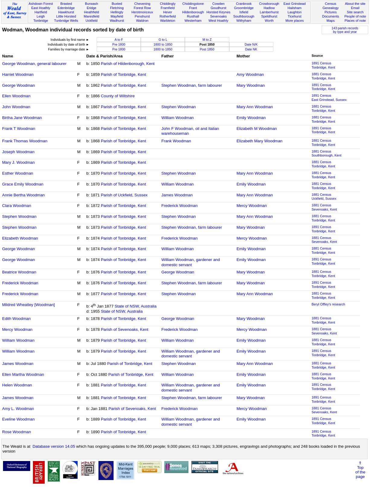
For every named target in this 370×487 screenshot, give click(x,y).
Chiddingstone (193, 3)
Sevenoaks (218, 16)
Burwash (91, 3)
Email (355, 8)
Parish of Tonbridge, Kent (123, 74)
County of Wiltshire (118, 96)
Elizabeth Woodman (20, 238)
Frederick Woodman (179, 205)
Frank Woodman (176, 141)
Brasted (66, 3)
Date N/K (251, 44)
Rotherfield (167, 16)
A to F (119, 39)
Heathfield (91, 12)
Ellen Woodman (16, 96)
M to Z (206, 39)
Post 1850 (207, 49)
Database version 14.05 (54, 446)
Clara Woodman (16, 205)
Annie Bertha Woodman (23, 195)
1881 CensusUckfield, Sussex (323, 197)
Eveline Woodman (18, 419)
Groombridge (244, 8)
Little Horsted (66, 16)
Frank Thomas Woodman (24, 141)
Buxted (117, 3)
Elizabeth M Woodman (256, 128)
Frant (193, 8)
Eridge (91, 8)
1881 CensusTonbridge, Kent (323, 76)
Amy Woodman (250, 74)
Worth (269, 20)
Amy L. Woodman (18, 408)
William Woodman (177, 117)
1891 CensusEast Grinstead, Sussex (328, 98)
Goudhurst (218, 8)
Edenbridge (66, 8)
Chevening (142, 3)
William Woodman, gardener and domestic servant (190, 262)
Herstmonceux (142, 12)
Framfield (168, 8)
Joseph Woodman (18, 152)
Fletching (117, 8)
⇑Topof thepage (360, 470)
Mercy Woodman (251, 205)
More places (294, 20)
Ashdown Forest (41, 3)
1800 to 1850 (162, 44)
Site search (355, 12)
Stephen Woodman (178, 107)
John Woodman (16, 107)
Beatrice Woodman (19, 272)
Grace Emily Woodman (22, 184)
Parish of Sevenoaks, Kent (124, 329)
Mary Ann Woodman (254, 107)
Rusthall (193, 16)
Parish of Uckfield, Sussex (124, 195)
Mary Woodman (250, 85)
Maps (331, 20)
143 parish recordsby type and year (345, 30)
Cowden (218, 3)
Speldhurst (269, 16)
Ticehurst (294, 16)
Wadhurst (117, 20)
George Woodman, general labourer (34, 63)
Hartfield (40, 12)
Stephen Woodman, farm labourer (191, 85)
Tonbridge (41, 20)
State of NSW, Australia (136, 306)
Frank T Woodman (18, 128)
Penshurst (142, 16)
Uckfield (91, 20)
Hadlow (269, 8)
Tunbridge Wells (66, 20)
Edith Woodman (16, 318)
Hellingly (117, 12)
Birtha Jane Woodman (22, 117)
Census (330, 3)
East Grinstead (294, 3)
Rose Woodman (16, 432)
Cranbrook (244, 3)
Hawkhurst (66, 12)
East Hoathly (40, 8)
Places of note (355, 20)
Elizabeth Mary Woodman (259, 141)
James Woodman (176, 195)
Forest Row (142, 8)
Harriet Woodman (18, 74)
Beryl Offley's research (328, 304)
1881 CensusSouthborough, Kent (326, 153)
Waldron (142, 20)
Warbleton (167, 20)
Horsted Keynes (218, 12)
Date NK (251, 49)
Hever (167, 12)
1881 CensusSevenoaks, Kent (324, 207)
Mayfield (117, 16)
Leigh (41, 16)
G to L (163, 39)
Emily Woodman (251, 117)
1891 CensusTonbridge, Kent (323, 65)
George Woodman (18, 85)
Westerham (193, 20)
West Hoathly (218, 20)
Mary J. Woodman (18, 162)
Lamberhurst (269, 12)
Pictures (330, 12)
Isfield (244, 12)
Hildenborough (193, 12)
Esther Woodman (17, 173)
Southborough (243, 16)
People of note (355, 16)
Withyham (243, 20)
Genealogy (331, 8)
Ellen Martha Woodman (23, 374)
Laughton (294, 12)
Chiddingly (167, 3)
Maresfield (91, 16)
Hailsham (294, 8)
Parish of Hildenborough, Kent (128, 63)
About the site (355, 3)
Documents (330, 16)
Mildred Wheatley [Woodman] (28, 304)
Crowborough (269, 3)
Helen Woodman (17, 385)
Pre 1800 (118, 44)
